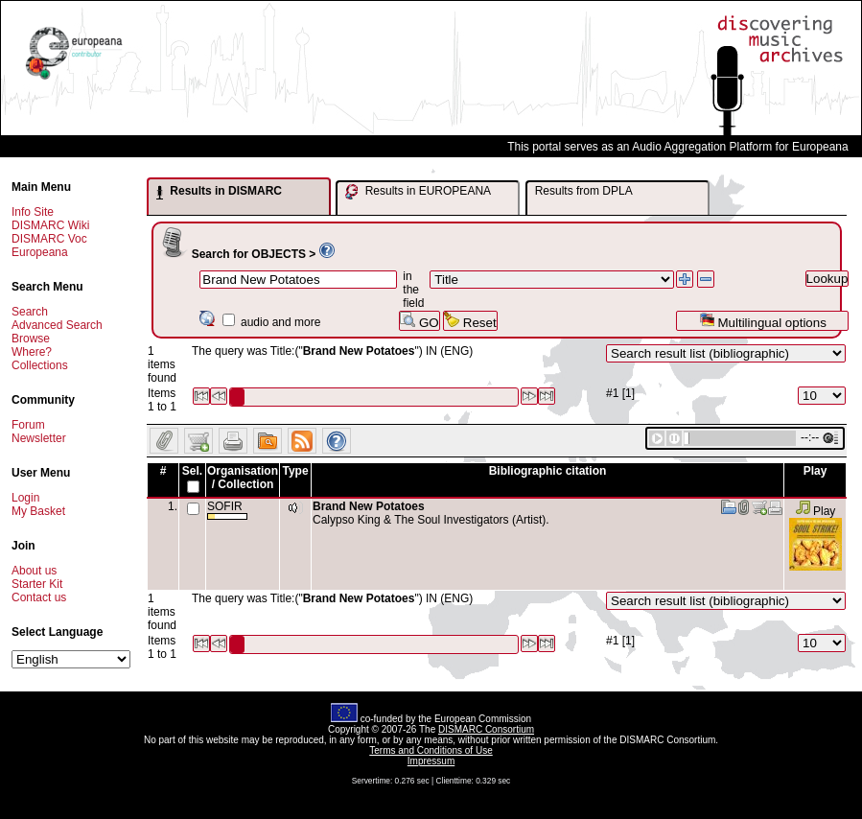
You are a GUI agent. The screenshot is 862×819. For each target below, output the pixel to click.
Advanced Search (57, 325)
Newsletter (39, 438)
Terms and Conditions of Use (430, 750)
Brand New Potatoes (369, 506)
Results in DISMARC (219, 191)
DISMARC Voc (49, 239)
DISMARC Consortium (486, 729)
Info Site (33, 212)
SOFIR (227, 510)
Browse (31, 338)
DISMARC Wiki (50, 225)
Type (295, 471)
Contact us (39, 597)
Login (25, 497)
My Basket (38, 511)
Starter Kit (37, 584)
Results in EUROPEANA (418, 191)
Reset (470, 321)
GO (419, 321)
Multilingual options (763, 321)
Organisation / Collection (242, 477)
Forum (28, 425)
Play (815, 511)
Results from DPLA (584, 191)
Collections (40, 365)
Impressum (431, 761)
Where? (32, 352)
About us (34, 570)
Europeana (40, 252)
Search (30, 311)
